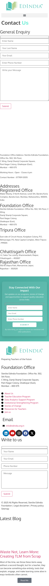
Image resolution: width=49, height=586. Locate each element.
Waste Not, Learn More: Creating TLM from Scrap (20, 553)
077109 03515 (22, 177)
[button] (24, 15)
